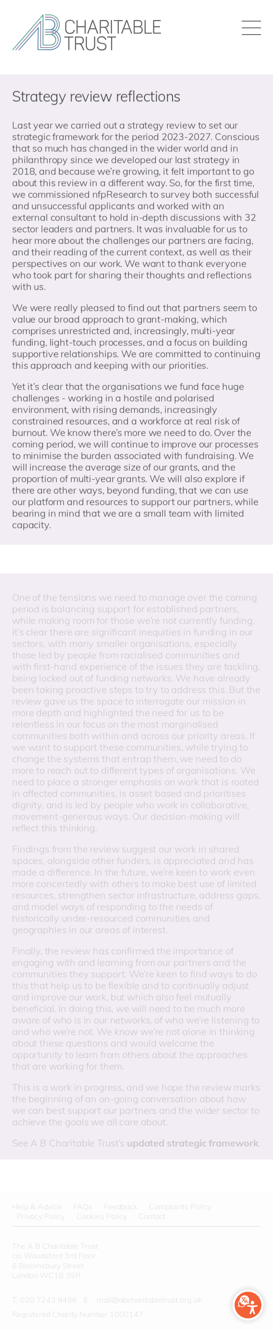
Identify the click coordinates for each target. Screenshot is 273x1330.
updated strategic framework (193, 1143)
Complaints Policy (180, 1207)
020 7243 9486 (48, 1300)
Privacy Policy (41, 1217)
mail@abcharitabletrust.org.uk (149, 1300)
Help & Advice (37, 1207)
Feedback (120, 1207)
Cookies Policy (101, 1217)
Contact (151, 1217)
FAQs (82, 1207)
